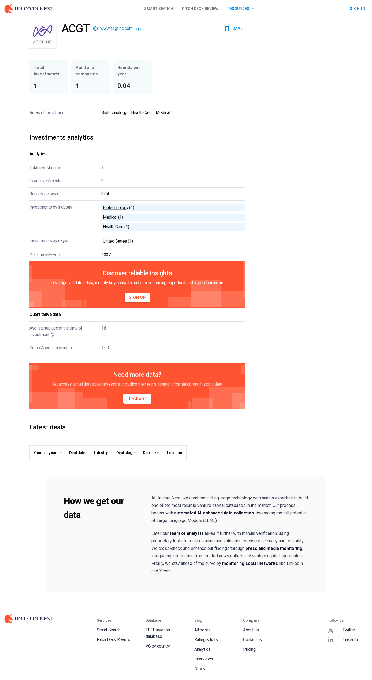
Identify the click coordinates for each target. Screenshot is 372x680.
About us (251, 630)
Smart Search (158, 8)
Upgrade (137, 399)
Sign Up (137, 297)
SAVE (233, 28)
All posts (202, 630)
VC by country (158, 646)
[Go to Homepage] (28, 8)
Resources (241, 8)
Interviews (203, 658)
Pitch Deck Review (200, 8)
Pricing (249, 649)
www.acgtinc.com (116, 28)
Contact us (252, 639)
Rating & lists (206, 639)
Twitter (341, 630)
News (199, 668)
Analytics (202, 649)
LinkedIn (343, 640)
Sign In (358, 8)
